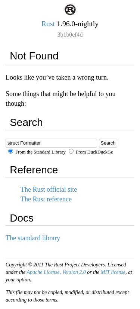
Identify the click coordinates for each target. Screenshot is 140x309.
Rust (48, 23)
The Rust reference (46, 199)
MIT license (113, 272)
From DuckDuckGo (91, 152)
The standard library (33, 238)
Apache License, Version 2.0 (56, 272)
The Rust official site (49, 189)
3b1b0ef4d (70, 34)
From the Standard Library (37, 152)
